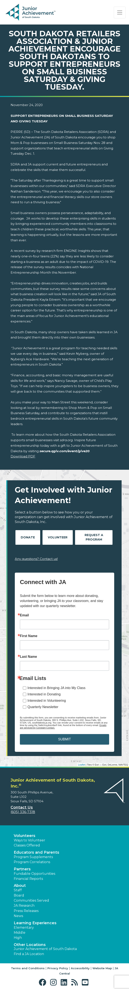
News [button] (18, 916)
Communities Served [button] (31, 900)
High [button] (18, 938)
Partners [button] (22, 869)
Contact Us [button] (22, 807)
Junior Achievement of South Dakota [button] (45, 949)
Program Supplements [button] (33, 857)
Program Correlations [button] (32, 862)
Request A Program (94, 537)
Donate (28, 537)
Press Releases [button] (26, 911)
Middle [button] (19, 933)
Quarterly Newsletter (42, 707)
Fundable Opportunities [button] (34, 874)
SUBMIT (64, 739)
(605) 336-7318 (23, 812)
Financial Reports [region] (28, 879)
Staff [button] (18, 890)
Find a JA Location (29, 954)
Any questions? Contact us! (36, 559)
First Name (28, 636)
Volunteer (57, 537)
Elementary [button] (24, 927)
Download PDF (23, 456)
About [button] (20, 885)
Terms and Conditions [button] (28, 968)
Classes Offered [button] (27, 845)
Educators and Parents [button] (36, 852)
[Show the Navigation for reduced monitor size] (120, 12)
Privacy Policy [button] (57, 968)
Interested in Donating (44, 694)
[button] (43, 982)
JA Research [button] (24, 906)
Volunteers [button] (24, 836)
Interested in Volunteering (46, 700)
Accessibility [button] (80, 968)
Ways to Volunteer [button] (29, 840)
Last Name (28, 656)
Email (24, 615)
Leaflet (81, 764)
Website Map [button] (102, 968)
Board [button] (19, 895)
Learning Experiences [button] (35, 923)
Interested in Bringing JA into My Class (56, 688)
